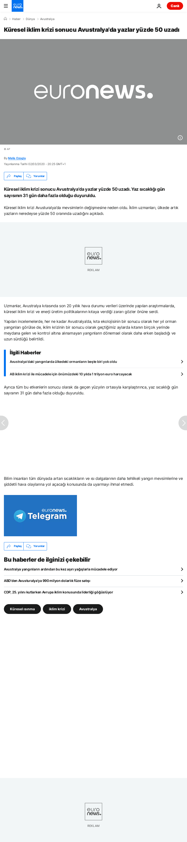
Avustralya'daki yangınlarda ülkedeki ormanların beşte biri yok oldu (63, 361)
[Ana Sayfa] (5, 19)
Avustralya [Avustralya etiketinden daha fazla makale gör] (88, 609)
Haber (16, 19)
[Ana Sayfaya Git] (17, 6)
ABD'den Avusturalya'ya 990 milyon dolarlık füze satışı (47, 581)
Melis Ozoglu (17, 158)
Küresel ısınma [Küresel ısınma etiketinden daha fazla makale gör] (22, 609)
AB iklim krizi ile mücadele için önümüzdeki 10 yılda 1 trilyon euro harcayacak (71, 374)
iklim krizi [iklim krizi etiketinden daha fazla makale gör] (57, 609)
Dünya (30, 19)
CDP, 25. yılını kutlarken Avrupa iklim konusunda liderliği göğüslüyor (58, 592)
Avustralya (47, 19)
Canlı (175, 6)
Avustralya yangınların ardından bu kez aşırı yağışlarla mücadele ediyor (61, 569)
